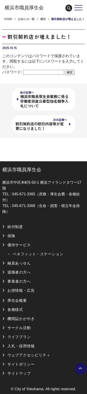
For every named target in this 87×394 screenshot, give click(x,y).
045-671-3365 (23, 194)
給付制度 (15, 227)
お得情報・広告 (21, 290)
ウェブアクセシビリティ (28, 355)
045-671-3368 (23, 206)
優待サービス (19, 245)
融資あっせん (19, 263)
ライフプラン (19, 337)
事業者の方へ (19, 281)
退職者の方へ (19, 272)
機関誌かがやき (21, 319)
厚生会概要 (17, 301)
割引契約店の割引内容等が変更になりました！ (41, 124)
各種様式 (15, 310)
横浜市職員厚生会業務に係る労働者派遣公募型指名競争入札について (44, 99)
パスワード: (33, 72)
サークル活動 (19, 328)
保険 (11, 236)
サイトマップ (19, 373)
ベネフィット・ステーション (38, 254)
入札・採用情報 (21, 346)
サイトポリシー (21, 364)
